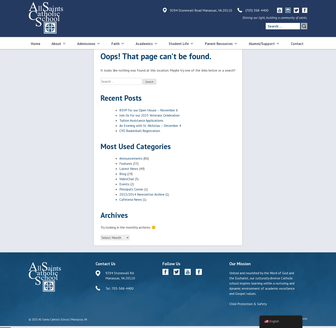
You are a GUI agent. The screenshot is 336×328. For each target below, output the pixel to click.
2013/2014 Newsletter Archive (142, 194)
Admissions (88, 43)
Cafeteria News (130, 199)
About (58, 43)
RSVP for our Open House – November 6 (148, 110)
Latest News (128, 168)
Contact (297, 43)
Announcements (130, 158)
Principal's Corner (131, 189)
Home (35, 43)
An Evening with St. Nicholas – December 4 (150, 125)
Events (124, 184)
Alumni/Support (264, 43)
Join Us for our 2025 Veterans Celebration (149, 115)
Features (125, 163)
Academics (147, 43)
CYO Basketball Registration (139, 131)
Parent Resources (221, 43)
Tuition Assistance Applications (141, 120)
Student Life (181, 43)
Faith (117, 43)
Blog (122, 174)
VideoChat (126, 179)
